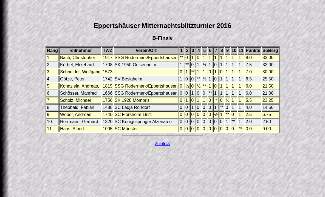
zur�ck (162, 143)
